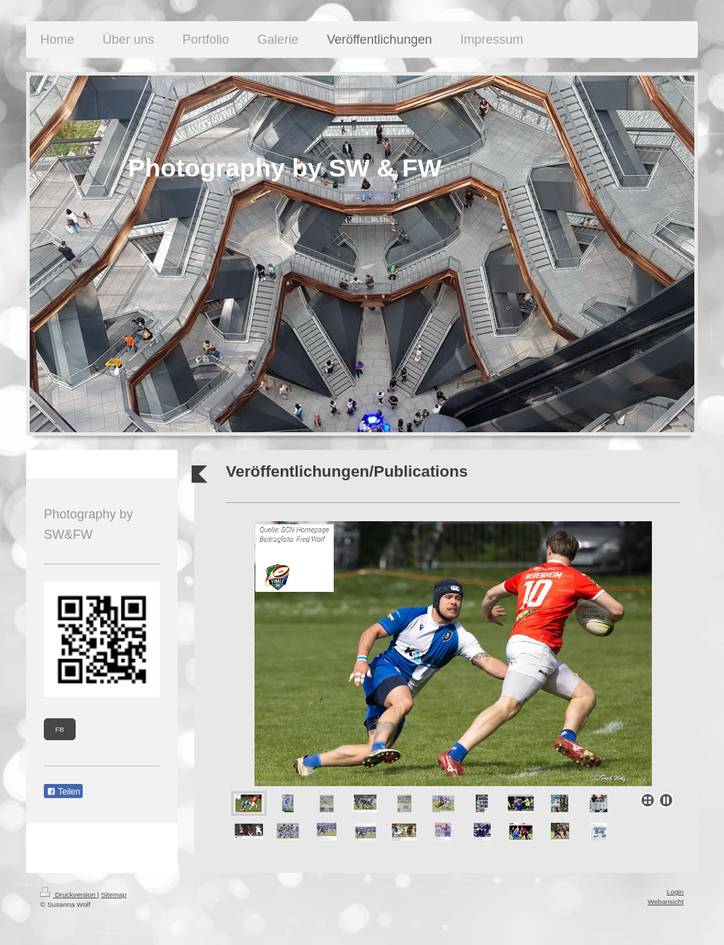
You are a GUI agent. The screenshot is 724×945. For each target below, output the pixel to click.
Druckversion (69, 894)
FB (59, 729)
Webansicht (666, 901)
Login (675, 892)
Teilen (63, 792)
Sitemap (114, 894)
